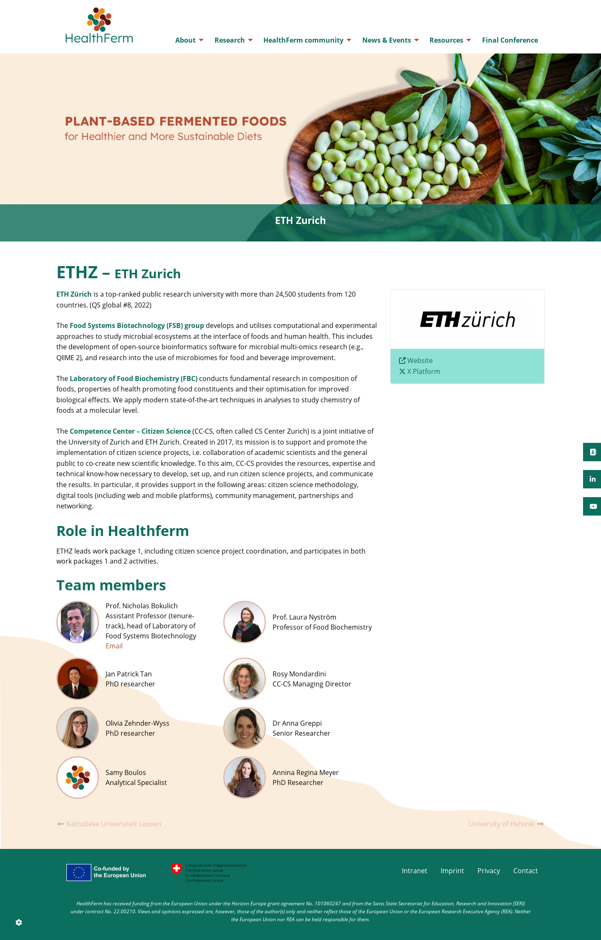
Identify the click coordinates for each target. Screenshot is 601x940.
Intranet (414, 870)
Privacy (488, 870)
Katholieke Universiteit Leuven (109, 823)
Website (420, 360)
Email (114, 645)
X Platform (423, 371)
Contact (525, 870)
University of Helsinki (507, 823)
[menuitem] (187, 40)
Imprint (452, 870)
